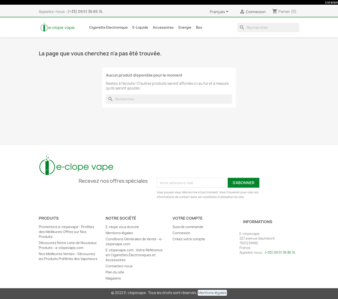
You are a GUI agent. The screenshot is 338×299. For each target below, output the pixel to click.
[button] (212, 293)
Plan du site (115, 272)
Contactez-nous (119, 266)
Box (199, 27)
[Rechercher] (268, 27)
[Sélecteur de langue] (220, 12)
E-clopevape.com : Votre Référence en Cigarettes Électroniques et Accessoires (134, 255)
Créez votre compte (189, 239)
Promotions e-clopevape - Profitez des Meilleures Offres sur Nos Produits (66, 232)
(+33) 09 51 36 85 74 (85, 11)
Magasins (113, 278)
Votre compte (188, 218)
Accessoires (163, 27)
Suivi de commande (188, 227)
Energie (184, 27)
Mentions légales (119, 233)
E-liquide (140, 27)
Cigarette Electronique (108, 27)
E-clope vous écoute (122, 227)
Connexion (181, 233)
